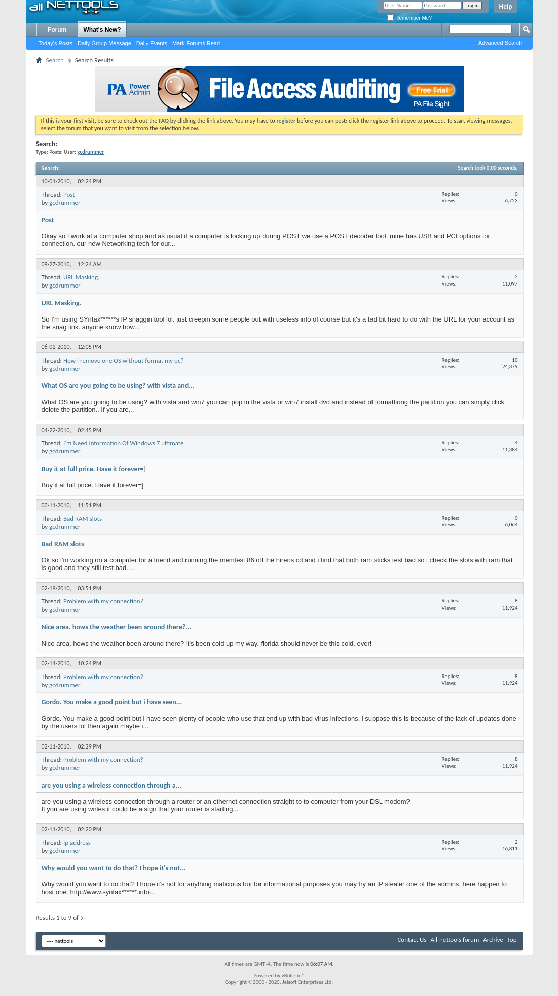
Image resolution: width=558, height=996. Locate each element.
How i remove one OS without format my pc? (123, 360)
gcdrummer (65, 202)
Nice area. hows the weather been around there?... (117, 627)
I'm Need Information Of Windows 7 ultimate (123, 443)
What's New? (102, 29)
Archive (493, 939)
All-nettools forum (454, 939)
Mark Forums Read (196, 43)
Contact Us (411, 939)
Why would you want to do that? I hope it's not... (114, 868)
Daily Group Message (104, 43)
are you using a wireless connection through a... (111, 785)
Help (505, 6)
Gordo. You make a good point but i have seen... (112, 702)
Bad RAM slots (82, 518)
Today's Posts (56, 43)
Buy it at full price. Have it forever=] (94, 469)
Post (69, 194)
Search (55, 60)
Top (512, 939)
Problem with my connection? (103, 601)
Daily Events (151, 43)
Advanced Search (500, 43)
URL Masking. (81, 277)
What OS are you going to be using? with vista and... (118, 385)
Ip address (77, 842)
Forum (57, 29)
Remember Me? (409, 18)
